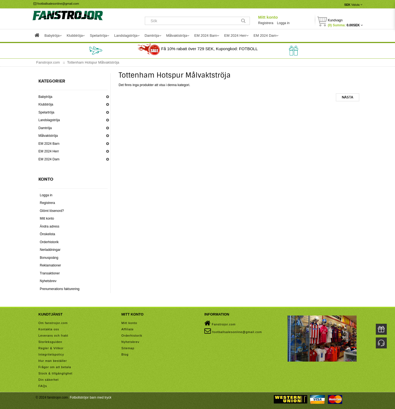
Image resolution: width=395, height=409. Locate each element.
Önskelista (47, 234)
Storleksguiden (50, 341)
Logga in (283, 23)
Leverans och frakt (53, 335)
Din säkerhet (48, 379)
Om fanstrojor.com (53, 323)
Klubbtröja (45, 104)
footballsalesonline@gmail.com (56, 3)
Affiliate (128, 329)
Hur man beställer (52, 360)
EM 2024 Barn (49, 144)
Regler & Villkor (51, 348)
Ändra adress (49, 226)
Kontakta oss (48, 329)
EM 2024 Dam (49, 159)
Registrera (265, 23)
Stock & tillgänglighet (55, 373)
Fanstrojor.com (220, 323)
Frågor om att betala (54, 367)
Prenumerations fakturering (60, 289)
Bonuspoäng (49, 258)
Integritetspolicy (51, 354)
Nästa (347, 97)
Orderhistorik (49, 242)
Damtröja (45, 128)
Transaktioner (50, 273)
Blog (125, 354)
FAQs (42, 386)
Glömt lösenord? (52, 211)
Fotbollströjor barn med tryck (90, 397)
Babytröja (45, 97)
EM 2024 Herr (48, 151)
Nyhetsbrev (48, 281)
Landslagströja (49, 120)
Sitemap (128, 348)
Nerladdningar (50, 250)
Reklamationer (50, 265)
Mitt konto (268, 17)
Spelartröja (46, 112)
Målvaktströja (48, 136)
